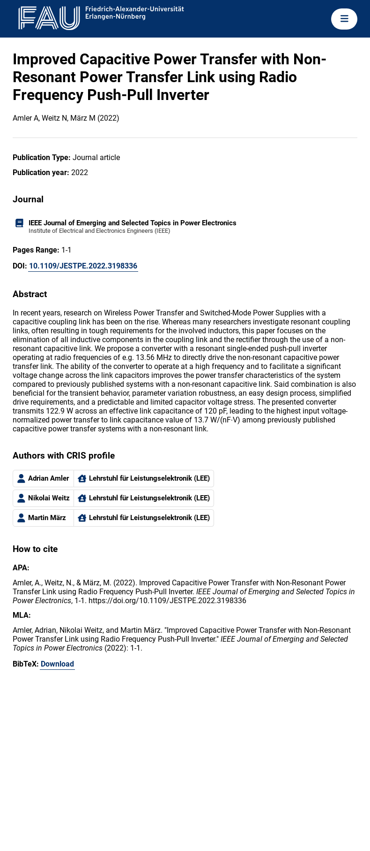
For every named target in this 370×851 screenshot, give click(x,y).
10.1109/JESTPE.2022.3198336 (83, 265)
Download (57, 663)
